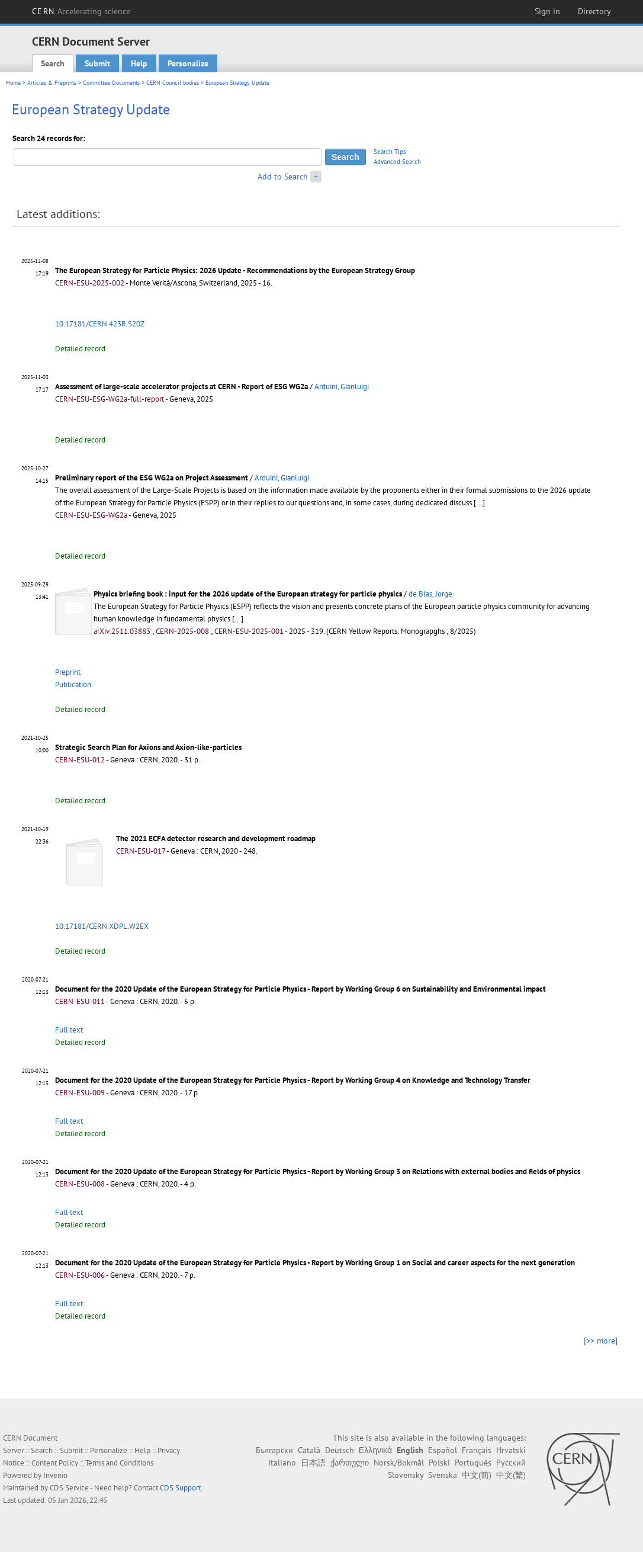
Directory (594, 11)
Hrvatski (511, 1450)
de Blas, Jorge (430, 594)
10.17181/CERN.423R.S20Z (99, 324)
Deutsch (339, 1450)
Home (13, 82)
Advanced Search (397, 162)
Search (53, 63)
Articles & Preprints (51, 82)
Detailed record (80, 349)
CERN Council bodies (173, 82)
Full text (69, 1030)
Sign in (547, 11)
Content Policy (54, 1463)
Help (139, 63)
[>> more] (601, 1340)
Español (442, 1450)
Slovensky (405, 1475)
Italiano (282, 1462)
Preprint (68, 672)
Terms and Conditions (119, 1463)
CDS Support (180, 1488)
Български (274, 1450)
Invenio (55, 1475)
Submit (97, 63)
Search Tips (390, 151)
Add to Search (283, 176)
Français (476, 1450)
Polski (439, 1462)
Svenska (442, 1475)
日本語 (313, 1462)
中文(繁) (511, 1475)
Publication (73, 684)
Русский (511, 1462)
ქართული (349, 1462)
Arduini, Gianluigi (341, 386)
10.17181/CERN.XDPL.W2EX (102, 926)
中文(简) (476, 1475)
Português (473, 1462)
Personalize (188, 63)
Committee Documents (111, 82)
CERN (81, 11)
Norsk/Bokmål (399, 1462)
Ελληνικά (375, 1450)
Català (309, 1450)
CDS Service (69, 1488)
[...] (479, 503)
